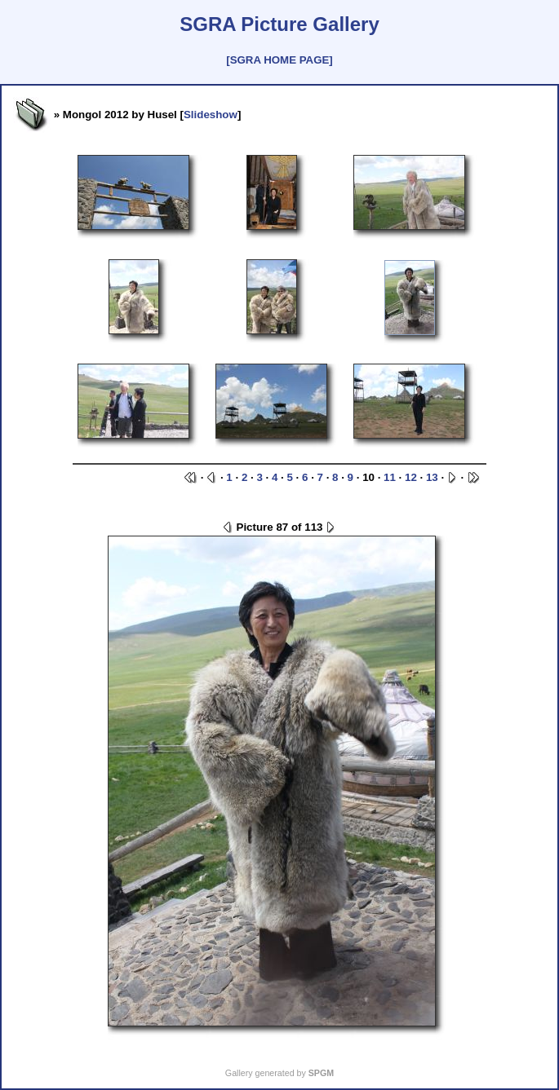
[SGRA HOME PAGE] (279, 60)
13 (432, 477)
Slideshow (210, 114)
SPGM (321, 1073)
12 (411, 477)
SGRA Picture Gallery (279, 24)
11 (390, 477)
